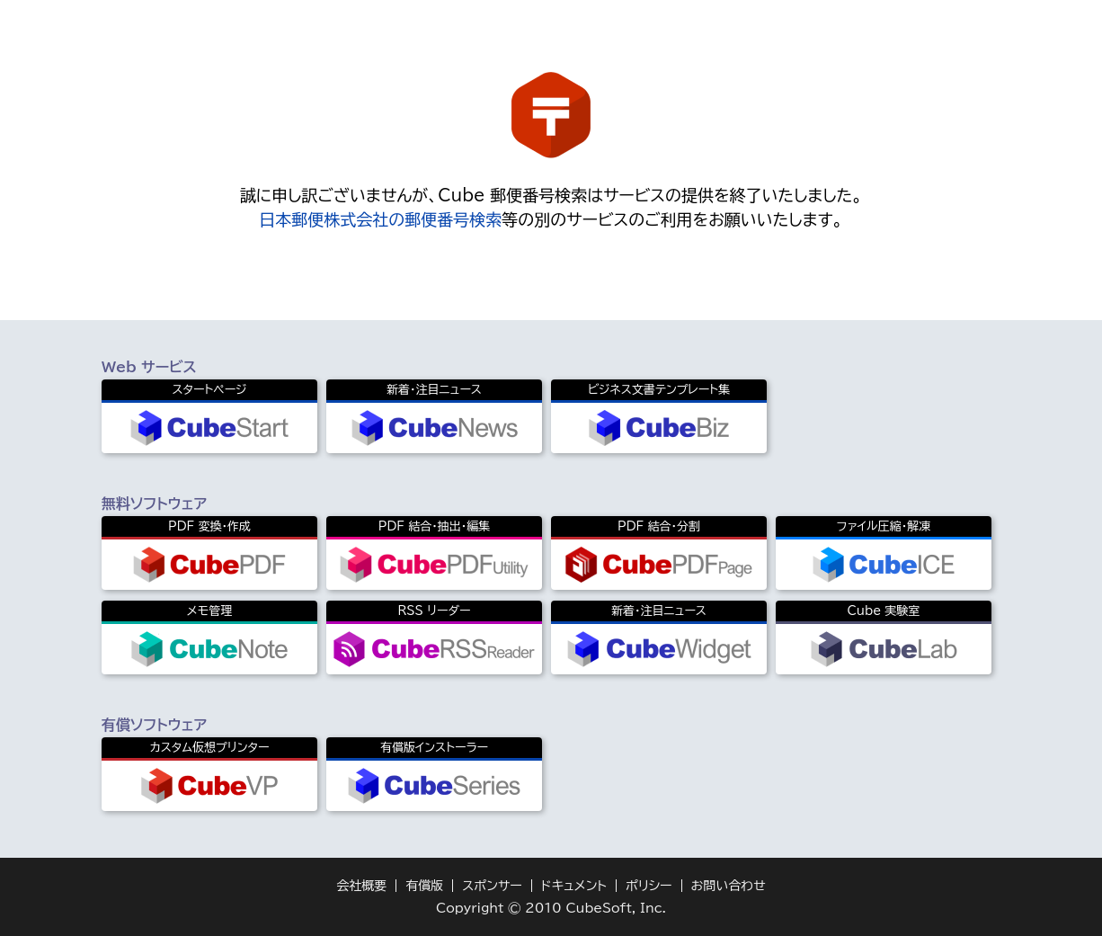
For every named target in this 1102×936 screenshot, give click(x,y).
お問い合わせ (728, 885)
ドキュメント (574, 885)
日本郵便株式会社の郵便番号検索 (380, 219)
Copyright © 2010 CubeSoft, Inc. (551, 908)
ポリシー (649, 885)
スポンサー (492, 885)
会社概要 (361, 885)
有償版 (424, 885)
